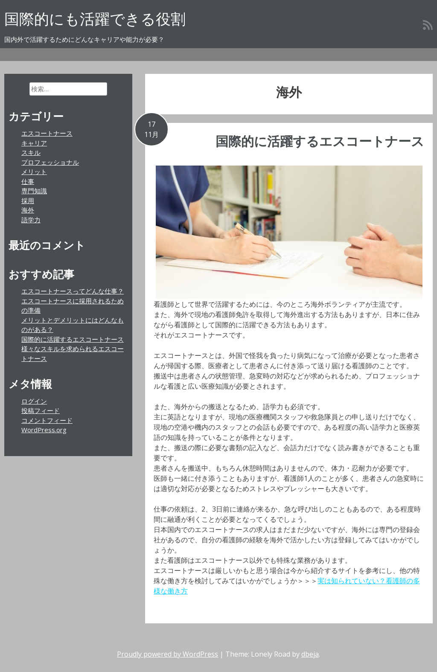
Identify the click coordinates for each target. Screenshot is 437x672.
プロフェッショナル (50, 162)
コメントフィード (47, 420)
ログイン (34, 401)
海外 (27, 210)
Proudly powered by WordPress (167, 654)
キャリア (34, 143)
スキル (31, 152)
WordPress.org (44, 429)
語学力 (31, 219)
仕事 (27, 181)
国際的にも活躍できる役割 (95, 19)
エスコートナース (47, 133)
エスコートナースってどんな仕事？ (72, 291)
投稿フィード (40, 410)
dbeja (310, 654)
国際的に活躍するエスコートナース (320, 141)
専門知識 (34, 190)
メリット (34, 171)
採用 (27, 200)
